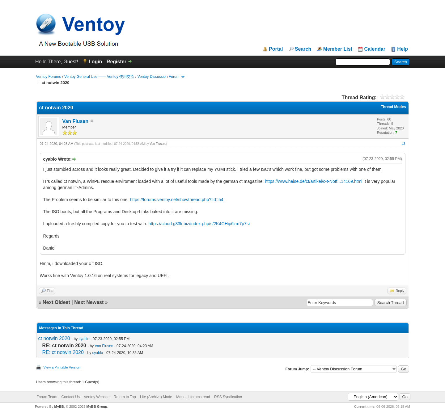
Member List (337, 49)
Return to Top (125, 397)
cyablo (83, 339)
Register (116, 61)
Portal (276, 49)
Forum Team (46, 397)
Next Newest (89, 302)
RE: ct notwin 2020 (63, 352)
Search (303, 49)
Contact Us (70, 397)
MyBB (59, 406)
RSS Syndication (228, 397)
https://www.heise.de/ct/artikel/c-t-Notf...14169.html (313, 181)
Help (402, 49)
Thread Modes (393, 107)
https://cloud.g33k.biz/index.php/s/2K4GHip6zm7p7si (199, 223)
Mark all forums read (193, 397)
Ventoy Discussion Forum (159, 76)
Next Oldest (56, 302)
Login (95, 61)
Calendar (374, 49)
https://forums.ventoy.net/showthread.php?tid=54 (176, 199)
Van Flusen (75, 121)
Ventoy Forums (48, 76)
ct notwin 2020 (54, 338)
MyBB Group (97, 406)
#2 (403, 143)
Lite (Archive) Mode (156, 397)
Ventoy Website (96, 397)
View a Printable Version (62, 367)
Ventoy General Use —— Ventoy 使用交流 (99, 76)
